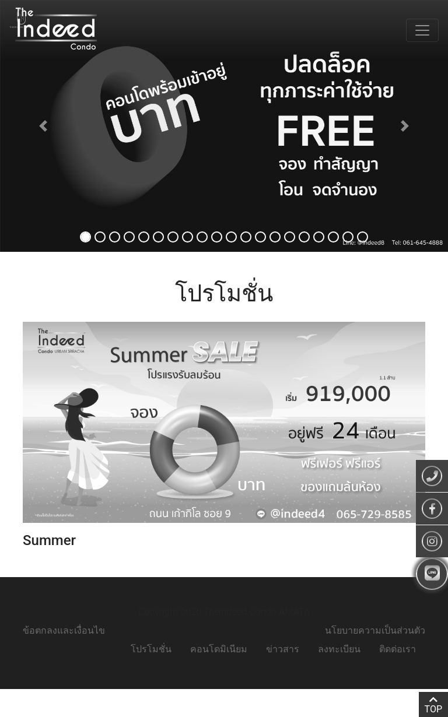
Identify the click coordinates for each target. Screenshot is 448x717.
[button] (43, 126)
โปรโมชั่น (151, 649)
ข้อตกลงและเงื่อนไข (64, 630)
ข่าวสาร (282, 649)
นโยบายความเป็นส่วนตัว (375, 630)
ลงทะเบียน (339, 649)
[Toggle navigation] (422, 30)
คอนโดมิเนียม (218, 649)
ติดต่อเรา (397, 649)
